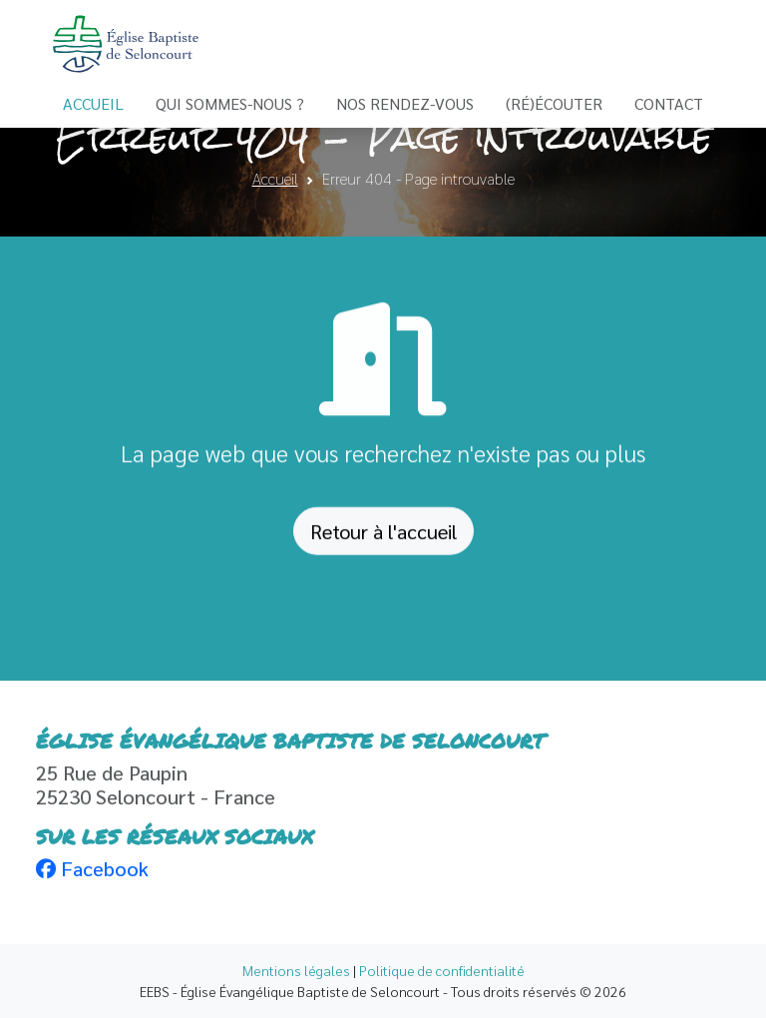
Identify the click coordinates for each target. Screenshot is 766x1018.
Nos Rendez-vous (405, 103)
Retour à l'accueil (383, 535)
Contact (668, 103)
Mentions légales (296, 970)
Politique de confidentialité (442, 970)
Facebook (92, 868)
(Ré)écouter (554, 103)
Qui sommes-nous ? (230, 103)
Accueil (93, 103)
